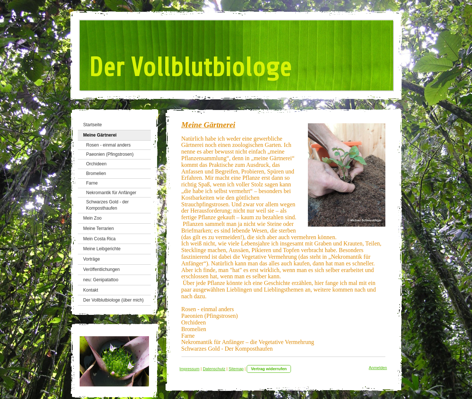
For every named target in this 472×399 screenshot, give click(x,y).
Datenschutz (214, 369)
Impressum (189, 369)
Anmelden (378, 367)
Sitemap (236, 369)
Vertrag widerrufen (269, 369)
